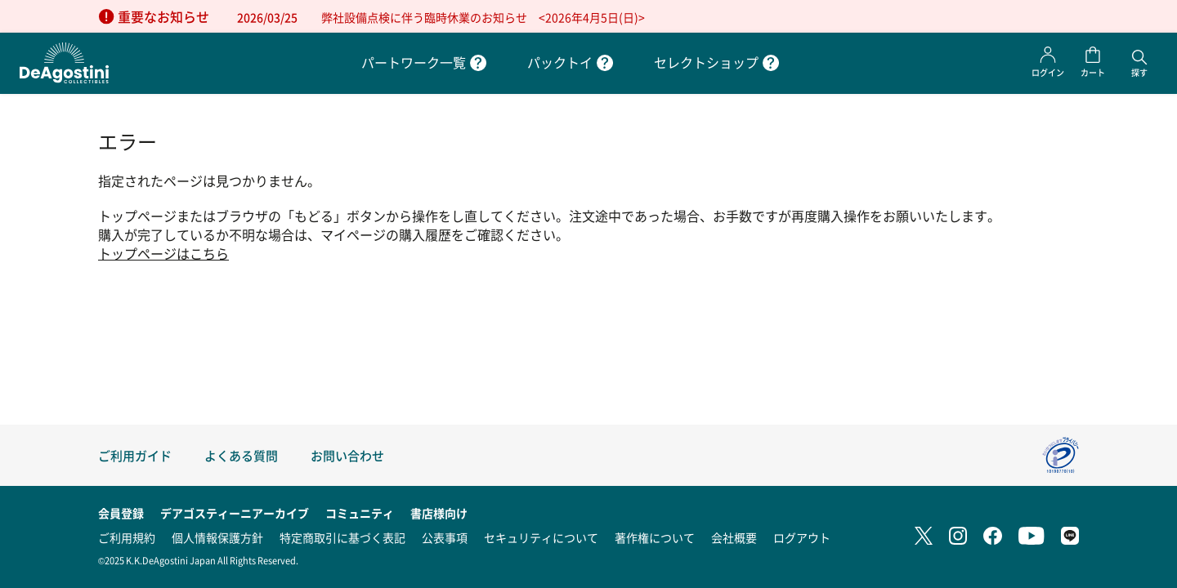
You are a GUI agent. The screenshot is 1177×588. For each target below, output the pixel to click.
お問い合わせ (347, 455)
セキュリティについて (541, 537)
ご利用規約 (126, 537)
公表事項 (445, 537)
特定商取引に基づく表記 (342, 537)
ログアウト (801, 537)
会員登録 (121, 513)
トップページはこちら (163, 253)
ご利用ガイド (135, 455)
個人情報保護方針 (217, 537)
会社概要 (734, 537)
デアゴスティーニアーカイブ (234, 513)
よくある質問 (241, 455)
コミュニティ (359, 513)
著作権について (655, 537)
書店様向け (439, 513)
